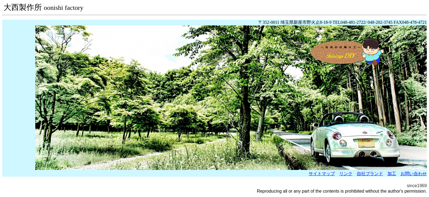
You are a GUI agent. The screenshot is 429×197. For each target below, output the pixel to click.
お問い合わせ (414, 173)
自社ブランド (370, 173)
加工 (391, 173)
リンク (345, 173)
